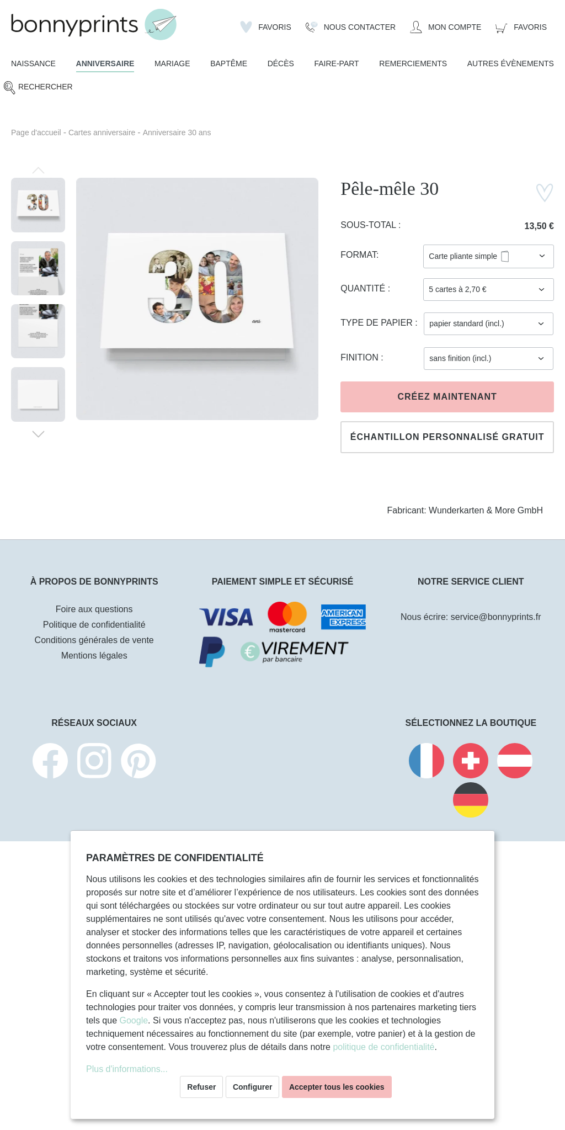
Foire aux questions (94, 609)
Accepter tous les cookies (337, 1087)
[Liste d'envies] (266, 27)
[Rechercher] (37, 87)
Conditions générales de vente (94, 640)
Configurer (253, 1087)
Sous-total (369, 225)
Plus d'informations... (127, 1069)
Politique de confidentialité (94, 624)
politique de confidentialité (383, 1047)
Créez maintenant (447, 396)
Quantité (363, 288)
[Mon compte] (445, 27)
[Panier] (521, 27)
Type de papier (377, 322)
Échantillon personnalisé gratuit (447, 437)
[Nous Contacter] (351, 27)
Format (358, 254)
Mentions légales (94, 655)
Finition (360, 357)
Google (133, 1020)
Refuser (201, 1087)
